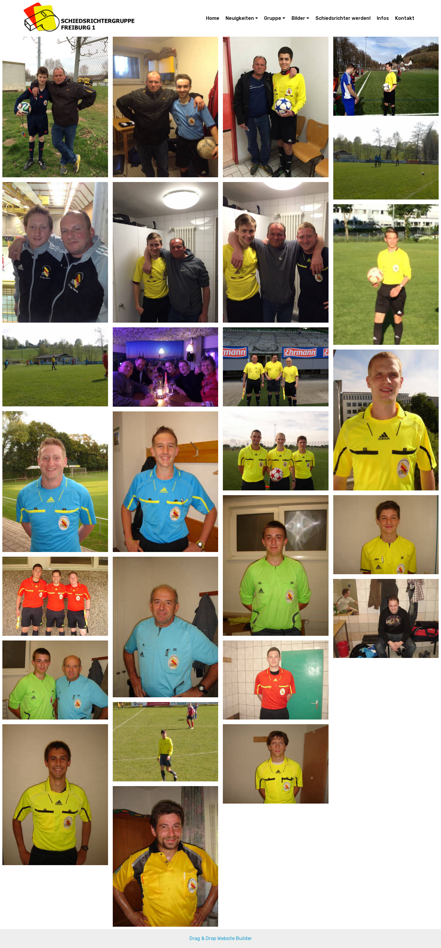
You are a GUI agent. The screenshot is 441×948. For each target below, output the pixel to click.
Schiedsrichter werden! (343, 18)
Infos (383, 18)
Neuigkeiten (240, 18)
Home (212, 18)
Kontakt (404, 18)
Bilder (298, 18)
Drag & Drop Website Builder (220, 938)
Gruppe (272, 18)
